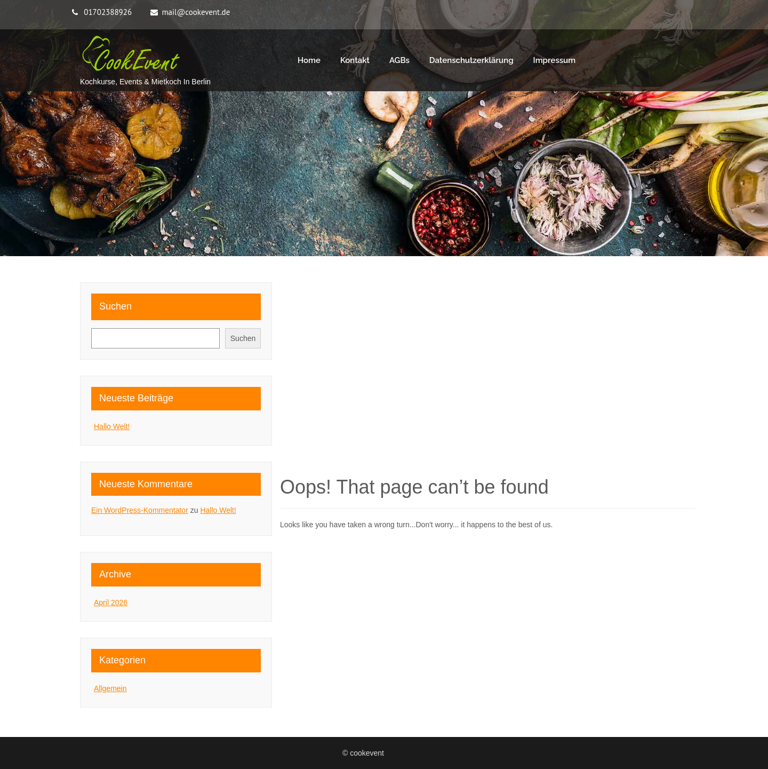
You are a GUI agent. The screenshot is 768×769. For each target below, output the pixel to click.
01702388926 (108, 12)
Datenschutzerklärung (471, 60)
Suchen (115, 306)
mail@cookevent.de (196, 12)
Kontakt (355, 60)
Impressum (554, 60)
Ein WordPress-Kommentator (139, 510)
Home (309, 60)
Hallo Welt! (112, 426)
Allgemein (110, 688)
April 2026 (110, 602)
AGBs (399, 60)
